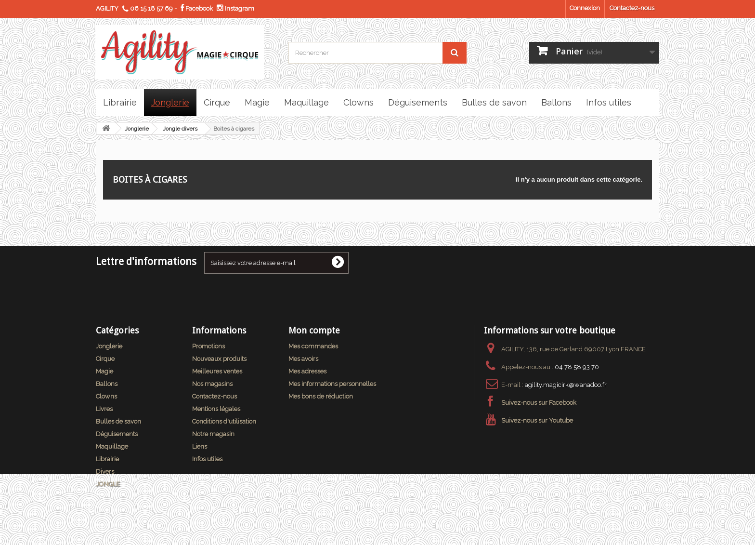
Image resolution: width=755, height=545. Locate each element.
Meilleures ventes (217, 371)
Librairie (107, 459)
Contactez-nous (632, 8)
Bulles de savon (118, 421)
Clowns (106, 396)
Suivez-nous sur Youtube (537, 420)
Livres (104, 408)
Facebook (197, 8)
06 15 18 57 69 (151, 8)
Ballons (106, 383)
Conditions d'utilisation (224, 421)
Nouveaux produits (219, 358)
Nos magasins (212, 383)
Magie (104, 371)
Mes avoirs (303, 358)
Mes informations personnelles (332, 383)
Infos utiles (207, 459)
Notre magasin (213, 434)
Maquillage (112, 446)
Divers (105, 471)
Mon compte (314, 330)
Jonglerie (137, 128)
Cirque (105, 358)
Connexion (585, 8)
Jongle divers (180, 128)
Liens (199, 446)
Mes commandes (313, 346)
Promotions (208, 346)
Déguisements (117, 434)
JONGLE (108, 484)
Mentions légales (216, 408)
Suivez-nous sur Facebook (538, 402)
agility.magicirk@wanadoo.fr (566, 384)
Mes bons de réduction (320, 396)
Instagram (235, 8)
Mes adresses (307, 371)
